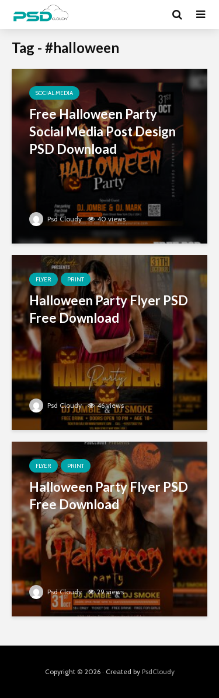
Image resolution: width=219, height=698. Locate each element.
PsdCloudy (158, 671)
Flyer (43, 279)
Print (75, 279)
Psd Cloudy (55, 218)
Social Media (54, 93)
